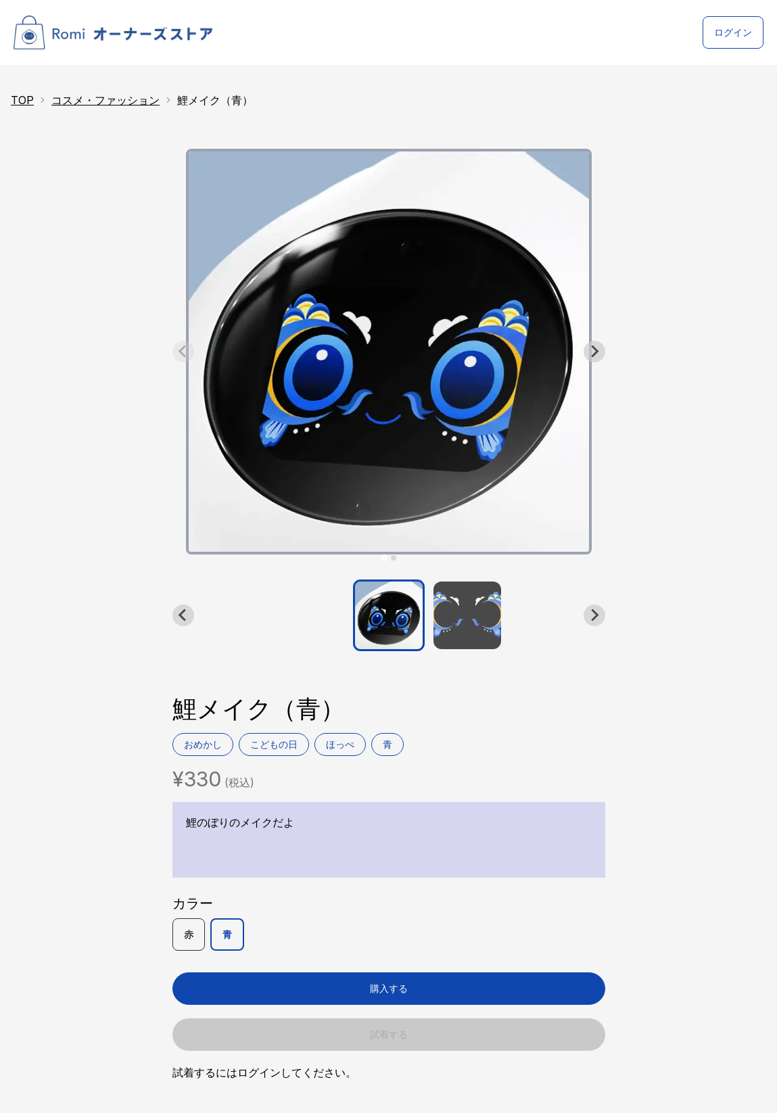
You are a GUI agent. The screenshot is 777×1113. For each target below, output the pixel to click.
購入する (389, 988)
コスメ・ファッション (105, 100)
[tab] (383, 557)
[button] (389, 615)
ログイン (733, 32)
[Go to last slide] (183, 615)
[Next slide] (594, 351)
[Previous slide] (183, 351)
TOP (22, 100)
